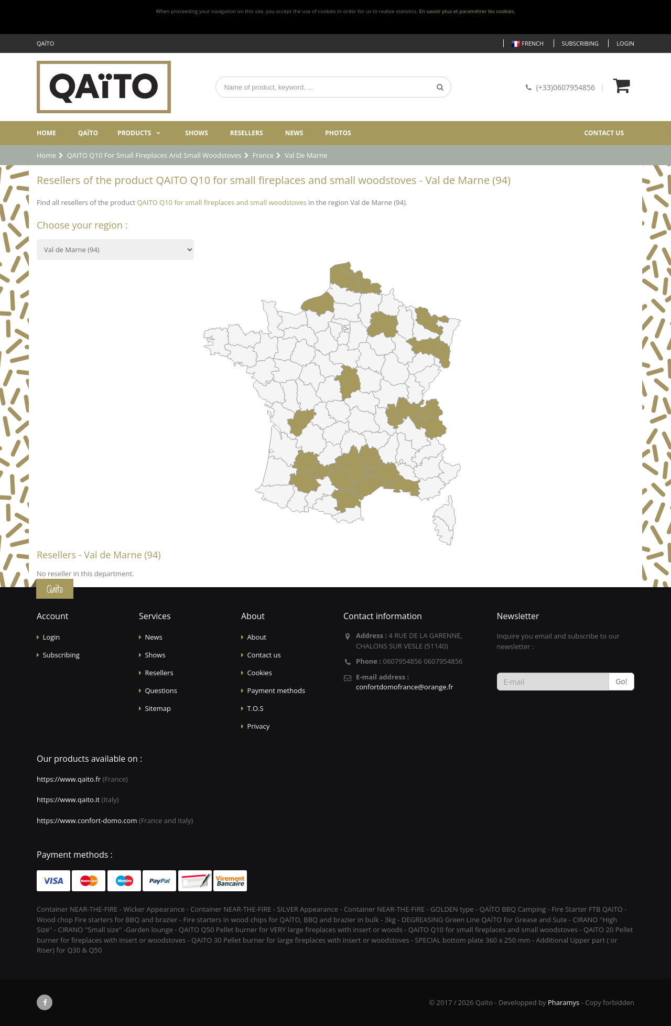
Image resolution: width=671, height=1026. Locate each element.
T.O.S (255, 708)
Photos (338, 132)
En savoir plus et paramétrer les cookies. (467, 11)
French (528, 43)
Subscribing (580, 43)
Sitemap (158, 708)
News (294, 132)
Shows (196, 132)
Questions (161, 690)
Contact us (604, 132)
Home (46, 132)
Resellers (246, 132)
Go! (621, 681)
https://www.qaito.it (68, 799)
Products (134, 132)
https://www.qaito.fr (69, 779)
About (256, 637)
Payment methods (276, 690)
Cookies (259, 672)
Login (625, 43)
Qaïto (88, 132)
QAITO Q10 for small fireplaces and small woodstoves (221, 202)
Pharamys (563, 1002)
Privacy (258, 726)
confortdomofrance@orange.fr (404, 687)
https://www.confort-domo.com (87, 820)
